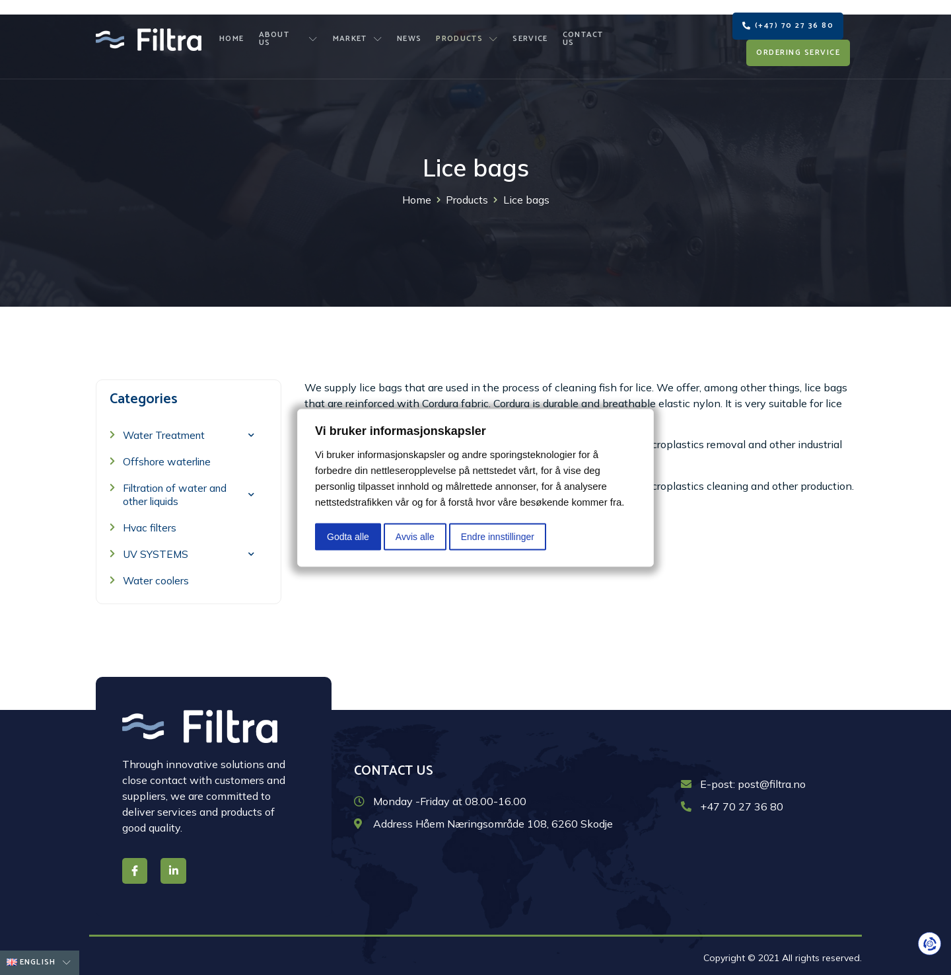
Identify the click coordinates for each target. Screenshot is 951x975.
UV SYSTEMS (188, 551)
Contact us (586, 33)
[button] (787, 20)
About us (291, 33)
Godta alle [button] (348, 536)
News (410, 33)
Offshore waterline (169, 458)
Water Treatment (188, 432)
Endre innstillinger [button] (497, 536)
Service (528, 33)
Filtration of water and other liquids (188, 492)
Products (466, 33)
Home (235, 33)
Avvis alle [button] (415, 536)
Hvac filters (150, 524)
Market (359, 33)
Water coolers (156, 577)
